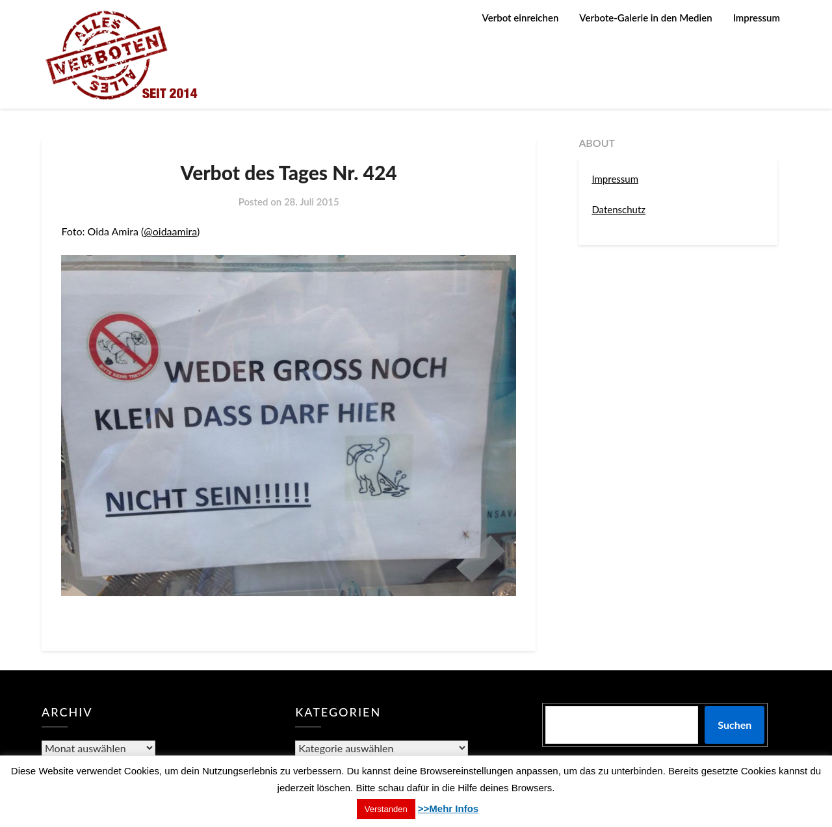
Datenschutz (618, 209)
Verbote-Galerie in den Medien (645, 17)
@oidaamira (170, 231)
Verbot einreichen (520, 17)
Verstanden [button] (386, 809)
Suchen (734, 724)
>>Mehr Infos (448, 808)
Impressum (756, 17)
